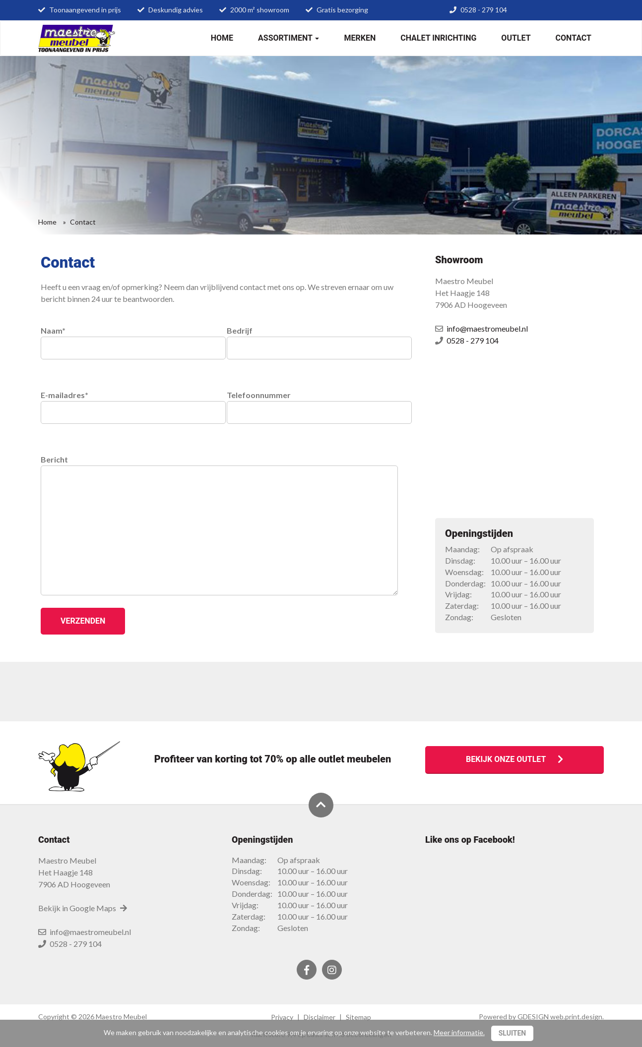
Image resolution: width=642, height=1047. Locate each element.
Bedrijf (312, 338)
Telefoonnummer (312, 403)
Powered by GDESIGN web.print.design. (541, 1016)
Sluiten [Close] (512, 1033)
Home (222, 38)
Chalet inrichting (438, 38)
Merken (360, 38)
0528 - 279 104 (483, 9)
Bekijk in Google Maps (83, 908)
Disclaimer (319, 1017)
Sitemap (358, 1017)
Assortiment (288, 38)
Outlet (515, 38)
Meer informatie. (459, 1032)
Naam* (126, 338)
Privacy (282, 1017)
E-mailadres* (126, 403)
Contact (573, 38)
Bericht (219, 465)
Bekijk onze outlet (514, 759)
